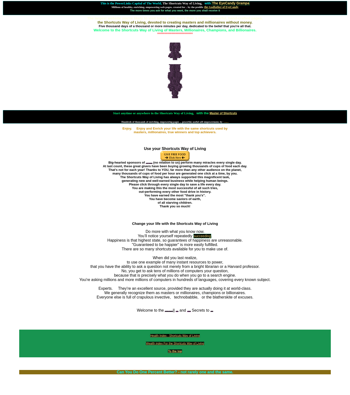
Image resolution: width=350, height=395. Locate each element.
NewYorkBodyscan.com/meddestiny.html (175, 73)
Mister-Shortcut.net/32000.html (175, 57)
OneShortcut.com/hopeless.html (175, 89)
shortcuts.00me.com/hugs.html (175, 90)
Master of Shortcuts (223, 113)
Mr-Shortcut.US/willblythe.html (175, 44)
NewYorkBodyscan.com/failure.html (175, 54)
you (186, 7)
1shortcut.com (175, 95)
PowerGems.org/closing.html (175, 50)
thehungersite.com (149, 163)
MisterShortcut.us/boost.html (175, 81)
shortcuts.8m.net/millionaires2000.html (175, 86)
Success (211, 311)
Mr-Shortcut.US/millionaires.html (175, 45)
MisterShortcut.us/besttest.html (174, 80)
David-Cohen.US (175, 94)
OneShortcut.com (175, 96)
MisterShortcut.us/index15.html (175, 67)
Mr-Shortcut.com (175, 97)
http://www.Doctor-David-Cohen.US (175, 64)
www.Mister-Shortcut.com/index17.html (175, 56)
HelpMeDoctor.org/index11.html (174, 53)
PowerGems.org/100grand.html (175, 49)
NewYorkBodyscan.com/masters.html (174, 72)
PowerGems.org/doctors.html (175, 43)
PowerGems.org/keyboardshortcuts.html (175, 78)
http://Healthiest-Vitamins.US (175, 83)
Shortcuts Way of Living (169, 311)
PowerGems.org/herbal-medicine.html (175, 79)
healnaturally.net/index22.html (175, 70)
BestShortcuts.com (175, 91)
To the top (175, 351)
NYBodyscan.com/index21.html (175, 69)
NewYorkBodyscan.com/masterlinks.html (175, 74)
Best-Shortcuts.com (175, 92)
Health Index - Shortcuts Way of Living (175, 335)
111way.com (175, 58)
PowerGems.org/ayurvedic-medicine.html (175, 77)
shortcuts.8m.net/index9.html (175, 65)
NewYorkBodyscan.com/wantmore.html (175, 55)
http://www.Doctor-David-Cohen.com (175, 84)
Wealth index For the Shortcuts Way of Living (175, 343)
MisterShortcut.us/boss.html (175, 82)
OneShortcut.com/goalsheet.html (175, 88)
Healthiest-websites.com (175, 52)
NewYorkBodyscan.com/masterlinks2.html (175, 75)
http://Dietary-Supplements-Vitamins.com (175, 85)
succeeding (202, 236)
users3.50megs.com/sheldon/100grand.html (175, 87)
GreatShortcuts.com (175, 93)
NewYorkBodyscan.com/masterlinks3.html (175, 76)
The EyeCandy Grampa (230, 3)
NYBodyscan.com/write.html (175, 71)
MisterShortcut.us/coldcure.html (175, 68)
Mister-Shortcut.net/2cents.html (174, 47)
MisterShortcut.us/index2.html (175, 66)
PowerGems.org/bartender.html (175, 48)
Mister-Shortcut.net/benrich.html (175, 46)
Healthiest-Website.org (175, 51)
